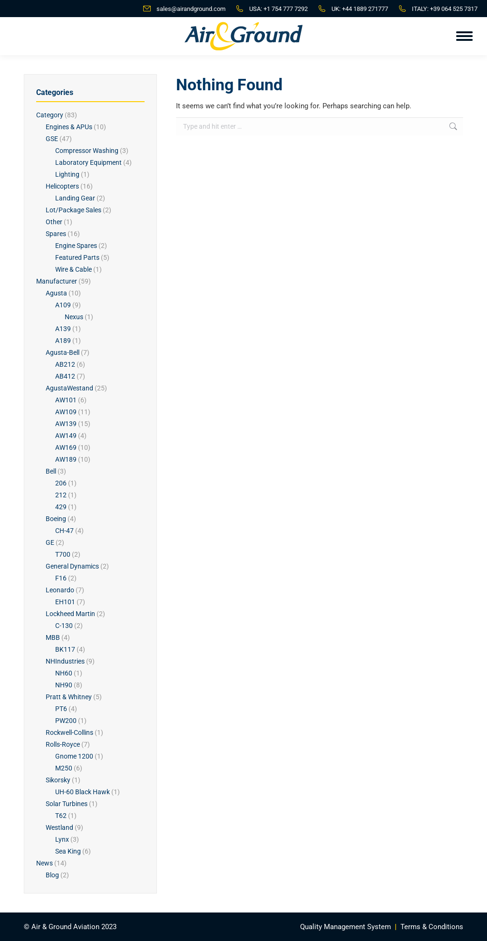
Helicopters (62, 186)
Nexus (74, 317)
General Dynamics (72, 566)
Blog (52, 875)
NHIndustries (65, 661)
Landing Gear (75, 198)
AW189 (66, 459)
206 (61, 483)
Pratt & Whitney (69, 697)
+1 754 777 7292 (285, 8)
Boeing (56, 519)
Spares (56, 234)
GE (50, 542)
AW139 (66, 424)
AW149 (66, 435)
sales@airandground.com (190, 8)
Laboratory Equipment (88, 162)
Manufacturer (56, 281)
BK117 (65, 649)
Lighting (67, 174)
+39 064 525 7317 (453, 8)
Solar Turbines (67, 804)
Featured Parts (77, 257)
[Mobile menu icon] (464, 36)
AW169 (66, 447)
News (44, 863)
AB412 (65, 376)
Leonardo (60, 590)
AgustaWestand (69, 388)
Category (49, 115)
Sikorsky (58, 780)
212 (61, 495)
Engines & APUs (69, 127)
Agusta (56, 293)
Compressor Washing (86, 150)
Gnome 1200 (74, 756)
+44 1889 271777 (365, 8)
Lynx (62, 839)
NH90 (63, 685)
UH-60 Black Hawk (82, 792)
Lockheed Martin (70, 614)
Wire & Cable (73, 269)
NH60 (63, 673)
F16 (61, 578)
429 (61, 507)
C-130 (64, 625)
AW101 (66, 400)
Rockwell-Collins (69, 732)
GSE (52, 139)
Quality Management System (345, 926)
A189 (63, 340)
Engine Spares (76, 245)
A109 (63, 305)
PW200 (66, 720)
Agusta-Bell (62, 352)
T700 (62, 554)
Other (54, 222)
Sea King (68, 851)
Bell (51, 471)
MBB (53, 637)
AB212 (65, 364)
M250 (63, 768)
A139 (63, 329)
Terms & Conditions (431, 926)
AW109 (66, 412)
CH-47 (64, 530)
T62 (61, 815)
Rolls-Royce (63, 744)
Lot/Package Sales (73, 210)
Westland (59, 827)
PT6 (61, 709)
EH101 (65, 602)
